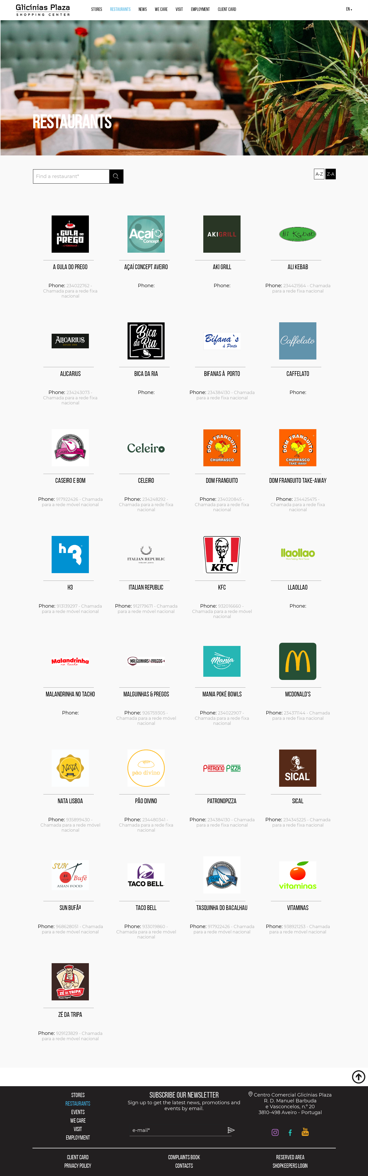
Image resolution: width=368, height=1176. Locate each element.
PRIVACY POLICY (77, 1166)
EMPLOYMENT (200, 9)
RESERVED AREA (290, 1158)
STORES (96, 9)
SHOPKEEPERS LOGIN (290, 1166)
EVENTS (78, 1113)
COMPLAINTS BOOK (184, 1158)
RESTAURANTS (120, 9)
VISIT (179, 9)
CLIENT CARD (227, 9)
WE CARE (161, 9)
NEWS (143, 9)
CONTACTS (184, 1166)
